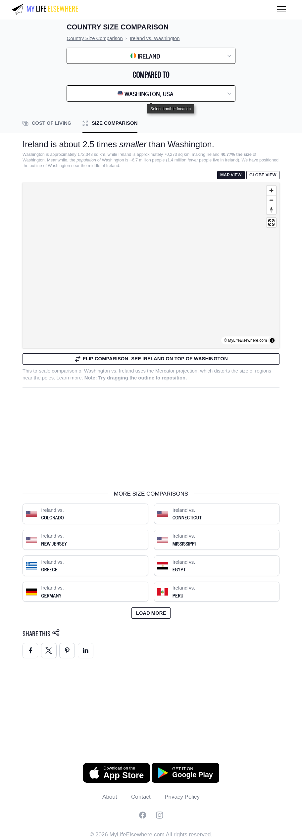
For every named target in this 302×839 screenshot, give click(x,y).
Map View (230, 174)
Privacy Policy (182, 797)
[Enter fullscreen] (271, 222)
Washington (97, 371)
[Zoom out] (271, 200)
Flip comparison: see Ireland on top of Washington (150, 358)
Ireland (126, 371)
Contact (141, 797)
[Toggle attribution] (272, 340)
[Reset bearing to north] (271, 209)
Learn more (68, 377)
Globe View (262, 174)
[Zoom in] (271, 190)
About (109, 797)
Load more (151, 613)
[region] (151, 265)
